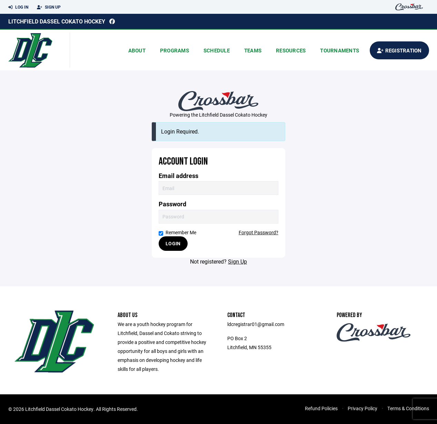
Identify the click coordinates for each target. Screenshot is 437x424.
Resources (291, 50)
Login (173, 243)
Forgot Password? (258, 232)
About (137, 50)
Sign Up (49, 7)
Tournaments (339, 50)
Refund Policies (321, 408)
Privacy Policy (362, 408)
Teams (252, 50)
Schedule (216, 50)
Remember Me (177, 232)
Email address (178, 176)
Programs (174, 50)
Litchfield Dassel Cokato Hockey (56, 21)
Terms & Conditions (408, 408)
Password (172, 204)
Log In (18, 7)
